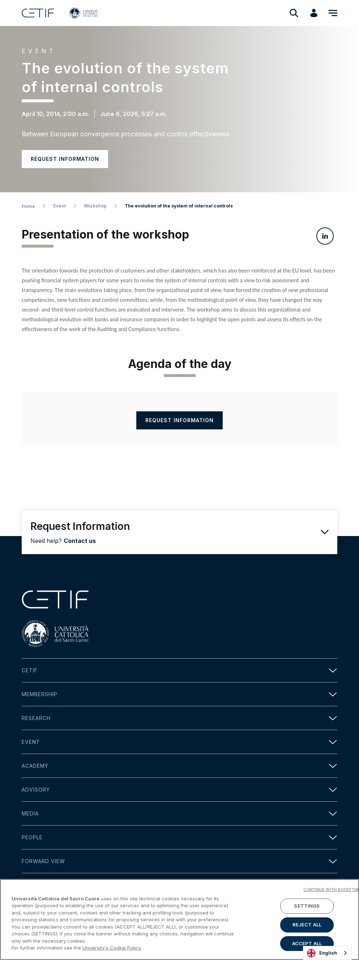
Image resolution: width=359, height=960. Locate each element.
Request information (65, 159)
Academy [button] (179, 765)
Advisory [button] (179, 789)
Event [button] (179, 741)
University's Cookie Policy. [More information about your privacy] (111, 948)
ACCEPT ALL (307, 943)
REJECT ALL (306, 924)
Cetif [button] (179, 670)
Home (28, 206)
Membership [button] (179, 694)
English (322, 953)
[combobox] (327, 953)
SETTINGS (307, 906)
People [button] (179, 837)
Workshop (95, 206)
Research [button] (179, 718)
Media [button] (179, 813)
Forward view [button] (179, 861)
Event (59, 206)
